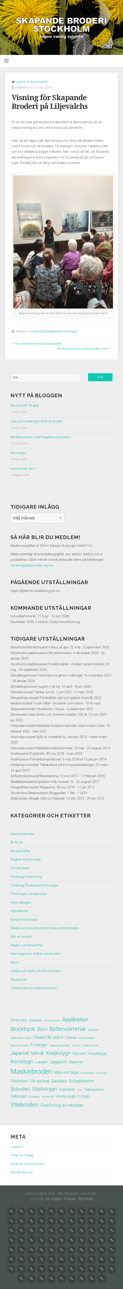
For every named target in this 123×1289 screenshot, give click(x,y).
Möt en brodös (21, 937)
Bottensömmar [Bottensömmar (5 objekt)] (68, 1029)
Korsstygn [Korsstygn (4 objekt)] (21, 1061)
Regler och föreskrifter (26, 945)
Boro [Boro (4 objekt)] (42, 1029)
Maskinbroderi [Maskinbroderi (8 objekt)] (31, 1071)
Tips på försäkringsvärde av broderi (36, 421)
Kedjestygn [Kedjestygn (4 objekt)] (58, 1053)
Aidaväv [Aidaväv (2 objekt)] (35, 1020)
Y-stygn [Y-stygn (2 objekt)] (83, 1096)
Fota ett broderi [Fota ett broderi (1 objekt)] (86, 1038)
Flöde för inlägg (21, 1155)
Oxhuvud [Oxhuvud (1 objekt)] (102, 1072)
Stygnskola (18, 980)
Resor (14, 962)
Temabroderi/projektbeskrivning (33, 988)
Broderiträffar (20, 851)
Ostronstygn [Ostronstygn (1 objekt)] (87, 1072)
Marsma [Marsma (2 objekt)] (76, 1062)
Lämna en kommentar (32, 82)
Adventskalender (22, 834)
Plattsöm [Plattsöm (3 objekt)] (19, 1081)
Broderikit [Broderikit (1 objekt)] (93, 1030)
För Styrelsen (20, 868)
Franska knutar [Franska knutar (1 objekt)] (19, 1045)
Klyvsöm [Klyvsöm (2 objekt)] (80, 1053)
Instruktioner (19, 911)
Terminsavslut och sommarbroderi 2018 (82, 348)
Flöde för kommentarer (27, 1164)
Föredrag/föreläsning (26, 877)
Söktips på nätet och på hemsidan (35, 971)
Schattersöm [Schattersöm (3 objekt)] (81, 1081)
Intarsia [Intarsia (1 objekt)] (76, 1045)
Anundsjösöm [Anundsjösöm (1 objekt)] (52, 1020)
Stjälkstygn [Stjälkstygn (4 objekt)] (44, 1089)
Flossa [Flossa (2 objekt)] (70, 1037)
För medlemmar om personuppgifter (38, 343)
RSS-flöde (85, 1199)
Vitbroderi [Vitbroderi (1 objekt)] (34, 1096)
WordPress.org (21, 1172)
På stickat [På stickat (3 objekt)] (39, 1081)
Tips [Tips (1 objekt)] (79, 1089)
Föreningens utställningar (28, 894)
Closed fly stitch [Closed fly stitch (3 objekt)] (48, 1037)
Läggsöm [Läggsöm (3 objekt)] (58, 1061)
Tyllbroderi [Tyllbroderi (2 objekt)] (18, 1096)
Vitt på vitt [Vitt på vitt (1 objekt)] (48, 1096)
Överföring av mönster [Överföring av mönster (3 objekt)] (62, 1105)
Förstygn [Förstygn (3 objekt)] (38, 1044)
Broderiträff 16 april (24, 406)
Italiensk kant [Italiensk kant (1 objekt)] (91, 1045)
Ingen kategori (20, 903)
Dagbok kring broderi (25, 860)
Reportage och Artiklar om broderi (35, 954)
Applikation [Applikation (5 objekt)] (75, 1019)
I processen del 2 (22, 469)
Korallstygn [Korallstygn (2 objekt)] (98, 1053)
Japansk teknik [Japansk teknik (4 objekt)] (27, 1053)
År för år (16, 842)
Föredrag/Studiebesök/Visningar (53, 331)
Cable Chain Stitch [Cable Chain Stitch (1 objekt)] (20, 1038)
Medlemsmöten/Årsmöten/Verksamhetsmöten (44, 928)
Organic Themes (63, 1199)
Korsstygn (18, 453)
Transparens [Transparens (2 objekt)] (94, 1089)
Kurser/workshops (24, 920)
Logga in (16, 1147)
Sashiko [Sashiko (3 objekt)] (59, 1081)
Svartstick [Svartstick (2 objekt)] (67, 1089)
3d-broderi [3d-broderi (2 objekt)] (18, 1020)
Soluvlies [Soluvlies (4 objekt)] (20, 1089)
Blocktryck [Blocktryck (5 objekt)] (22, 1029)
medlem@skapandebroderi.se (32, 565)
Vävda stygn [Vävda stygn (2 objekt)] (66, 1096)
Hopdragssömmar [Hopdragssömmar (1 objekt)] (59, 1045)
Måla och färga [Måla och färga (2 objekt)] (66, 1072)
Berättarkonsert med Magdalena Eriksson (40, 437)
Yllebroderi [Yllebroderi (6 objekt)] (24, 1104)
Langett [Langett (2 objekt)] (41, 1062)
